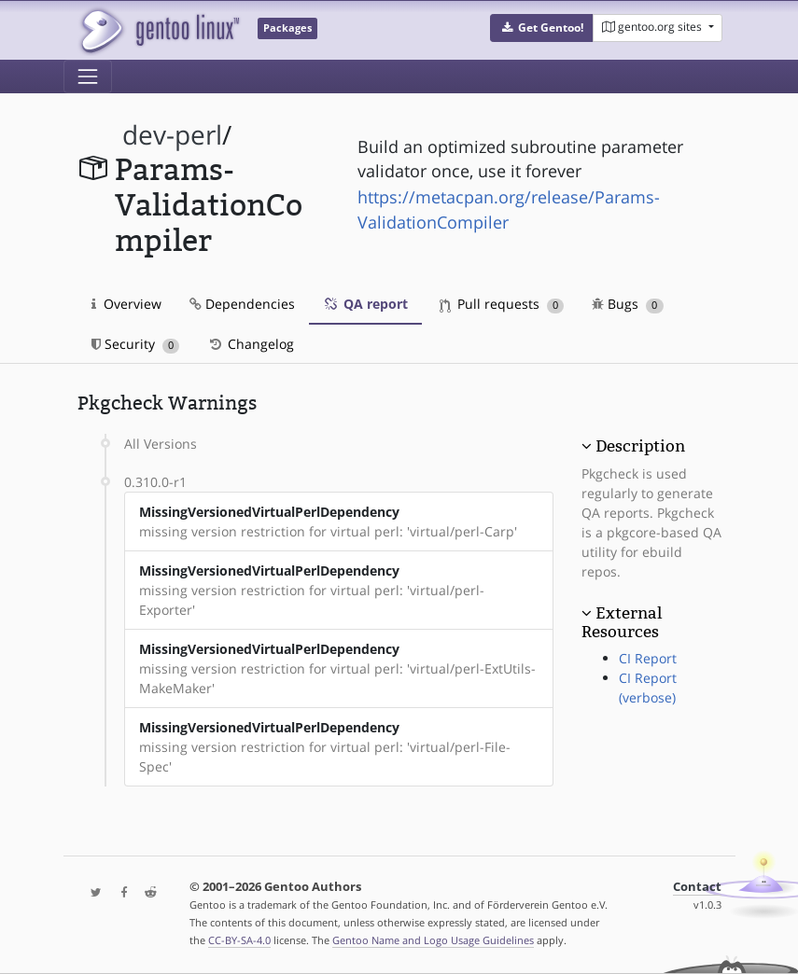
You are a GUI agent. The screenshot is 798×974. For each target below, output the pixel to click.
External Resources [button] (621, 622)
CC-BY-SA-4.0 (239, 940)
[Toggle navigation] (87, 76)
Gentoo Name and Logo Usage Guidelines (433, 940)
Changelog (250, 344)
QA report (365, 304)
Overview (126, 304)
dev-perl (172, 135)
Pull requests (502, 304)
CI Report (648, 658)
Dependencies (242, 304)
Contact (697, 887)
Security (135, 344)
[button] (542, 28)
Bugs (628, 304)
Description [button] (640, 446)
